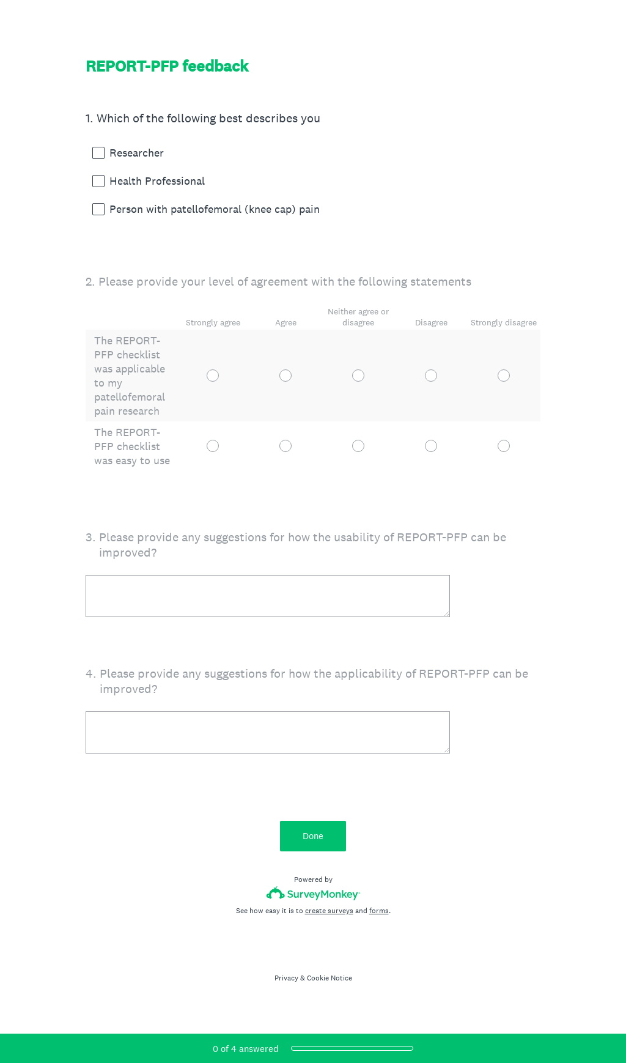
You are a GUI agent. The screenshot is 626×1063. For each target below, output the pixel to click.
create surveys (329, 911)
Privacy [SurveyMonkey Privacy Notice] (286, 978)
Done (313, 836)
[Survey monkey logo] (313, 893)
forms (379, 911)
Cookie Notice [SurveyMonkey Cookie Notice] (329, 978)
